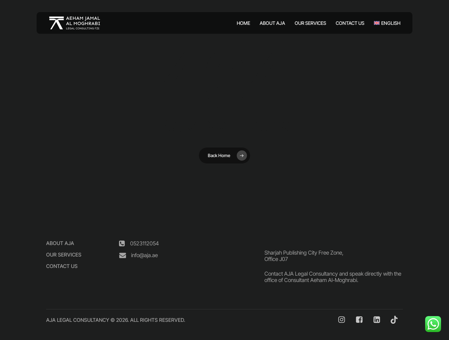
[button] (60, 243)
